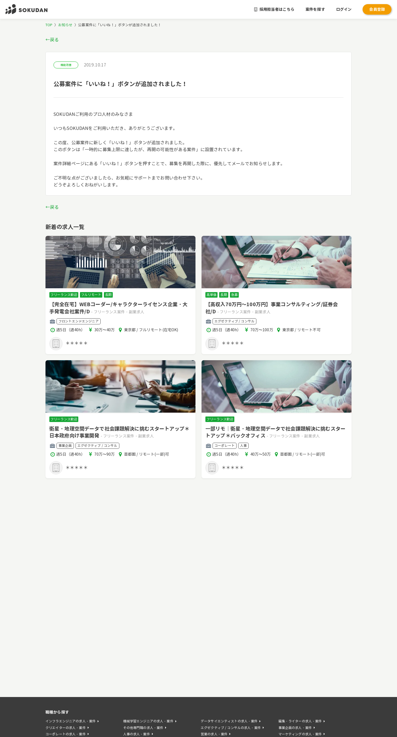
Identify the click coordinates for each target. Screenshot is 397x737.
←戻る (52, 39)
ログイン (344, 9)
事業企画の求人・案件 (295, 728)
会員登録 (377, 9)
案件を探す (315, 9)
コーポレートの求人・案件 (65, 734)
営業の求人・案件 (214, 734)
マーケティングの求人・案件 (300, 734)
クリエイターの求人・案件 (65, 728)
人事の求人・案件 (136, 734)
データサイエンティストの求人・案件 (229, 721)
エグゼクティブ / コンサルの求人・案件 (231, 728)
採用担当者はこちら (274, 9)
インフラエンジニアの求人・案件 (70, 721)
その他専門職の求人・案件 (143, 728)
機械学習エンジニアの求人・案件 (148, 721)
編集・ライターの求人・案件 (300, 721)
